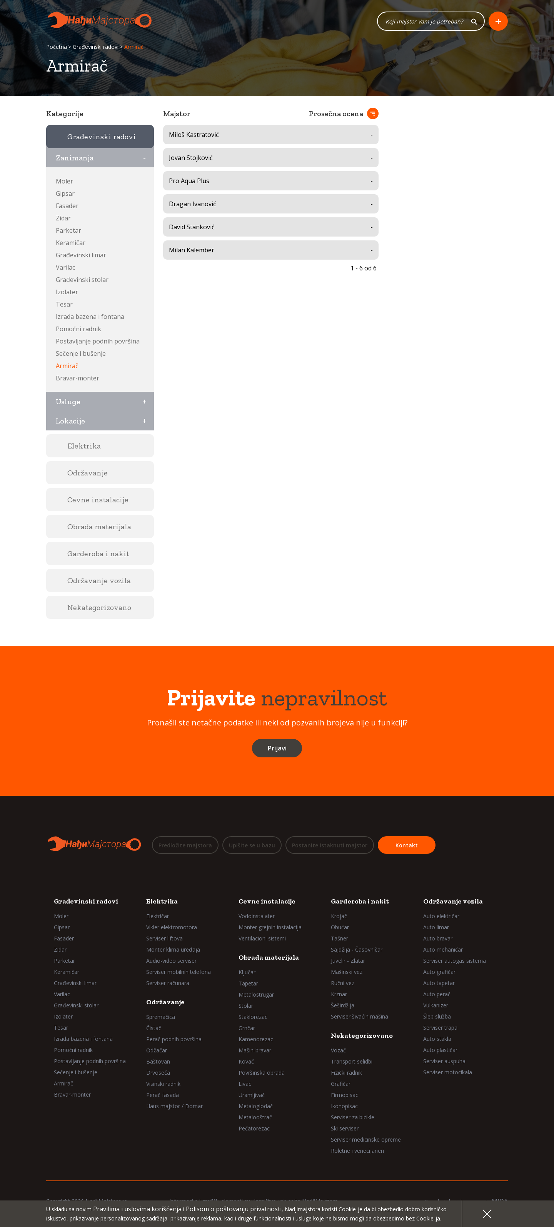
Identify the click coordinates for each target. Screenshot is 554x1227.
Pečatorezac (254, 1128)
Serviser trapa (440, 1027)
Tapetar (248, 983)
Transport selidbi (351, 1061)
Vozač (338, 1050)
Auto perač (437, 993)
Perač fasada (162, 1094)
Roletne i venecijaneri (357, 1150)
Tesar (64, 304)
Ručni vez (342, 982)
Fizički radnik (346, 1072)
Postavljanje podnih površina (98, 341)
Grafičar (340, 1083)
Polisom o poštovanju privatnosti (234, 1209)
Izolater (67, 292)
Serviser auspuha (444, 1060)
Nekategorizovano (362, 1035)
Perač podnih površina (174, 1038)
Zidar (63, 218)
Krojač (339, 915)
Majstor (176, 113)
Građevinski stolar (82, 279)
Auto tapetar (439, 982)
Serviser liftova (164, 938)
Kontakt (406, 845)
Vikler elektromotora (171, 926)
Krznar (339, 993)
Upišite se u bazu (252, 845)
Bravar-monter (77, 378)
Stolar (246, 1005)
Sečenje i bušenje (81, 353)
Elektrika (162, 901)
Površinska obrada (262, 1072)
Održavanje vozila (453, 901)
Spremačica (160, 1016)
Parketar (68, 230)
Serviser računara (167, 982)
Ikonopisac (344, 1105)
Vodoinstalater (257, 915)
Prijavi (277, 748)
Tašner (339, 938)
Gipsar (65, 193)
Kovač (246, 1061)
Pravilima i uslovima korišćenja (137, 1209)
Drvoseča (158, 1072)
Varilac (65, 267)
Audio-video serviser (171, 960)
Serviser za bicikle (352, 1116)
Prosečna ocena (336, 113)
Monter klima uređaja (173, 949)
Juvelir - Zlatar (348, 960)
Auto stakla (437, 1038)
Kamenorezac (256, 1038)
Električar (157, 915)
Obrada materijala (269, 957)
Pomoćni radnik (78, 329)
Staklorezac (253, 1016)
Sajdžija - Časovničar (356, 949)
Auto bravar (437, 938)
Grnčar (247, 1027)
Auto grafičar (439, 971)
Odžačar (156, 1050)
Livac (245, 1083)
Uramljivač (252, 1094)
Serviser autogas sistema (454, 960)
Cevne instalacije (267, 901)
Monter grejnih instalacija (270, 926)
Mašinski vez (346, 971)
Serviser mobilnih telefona (178, 971)
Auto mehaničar (443, 949)
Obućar (340, 926)
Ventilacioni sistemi (262, 938)
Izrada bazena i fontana (90, 316)
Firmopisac (344, 1094)
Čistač (153, 1027)
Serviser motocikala (447, 1071)
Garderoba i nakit (360, 901)
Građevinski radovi (95, 47)
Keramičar (70, 242)
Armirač (67, 366)
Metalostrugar (256, 994)
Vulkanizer (435, 1005)
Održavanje (165, 1001)
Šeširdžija (342, 1005)
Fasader (67, 206)
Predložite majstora (185, 845)
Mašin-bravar (255, 1050)
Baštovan (158, 1061)
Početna (56, 47)
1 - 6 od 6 (363, 268)
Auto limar (436, 926)
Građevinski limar (81, 255)
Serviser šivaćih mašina (359, 1016)
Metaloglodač (256, 1105)
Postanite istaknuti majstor (329, 845)
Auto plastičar (440, 1049)
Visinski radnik (163, 1083)
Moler (64, 181)
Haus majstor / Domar (174, 1105)
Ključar (247, 971)
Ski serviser (345, 1128)
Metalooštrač (255, 1116)
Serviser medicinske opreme (366, 1139)
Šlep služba (437, 1016)
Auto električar (441, 915)
